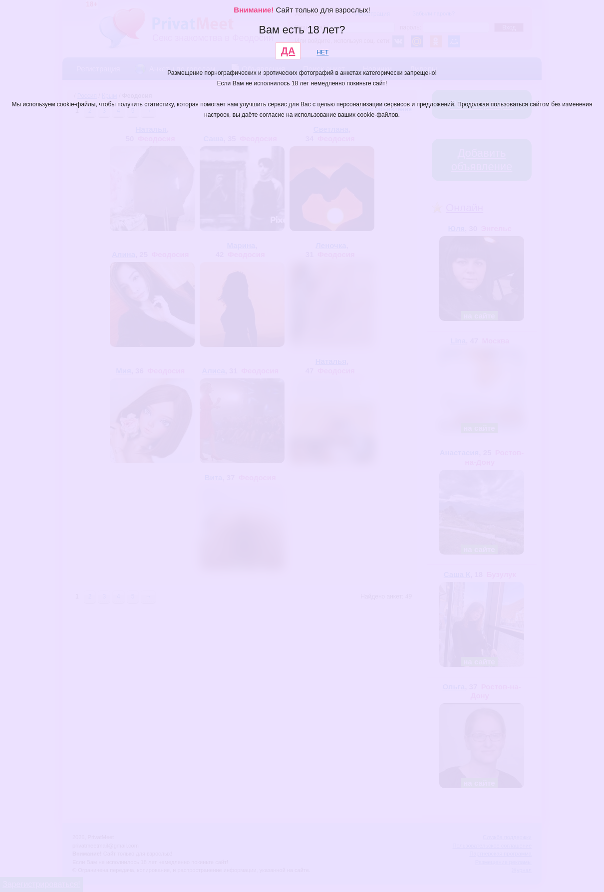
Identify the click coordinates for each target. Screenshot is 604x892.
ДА (288, 50)
